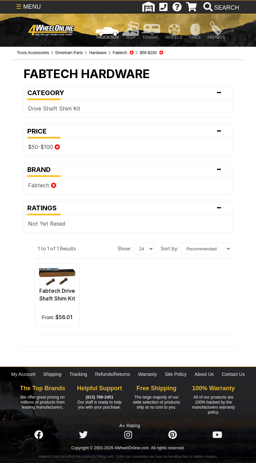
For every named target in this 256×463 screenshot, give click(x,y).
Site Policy (175, 374)
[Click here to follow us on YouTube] (217, 435)
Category (128, 92)
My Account (23, 374)
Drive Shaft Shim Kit (54, 108)
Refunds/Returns (112, 374)
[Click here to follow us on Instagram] (128, 435)
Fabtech (42, 185)
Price (128, 131)
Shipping (52, 374)
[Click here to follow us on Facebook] (38, 435)
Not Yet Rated (46, 223)
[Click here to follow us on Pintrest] (172, 435)
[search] (220, 7)
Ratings (128, 208)
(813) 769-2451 (99, 397)
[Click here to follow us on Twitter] (83, 435)
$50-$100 (44, 147)
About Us (204, 374)
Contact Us (233, 374)
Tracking (78, 374)
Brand (128, 169)
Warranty (147, 374)
